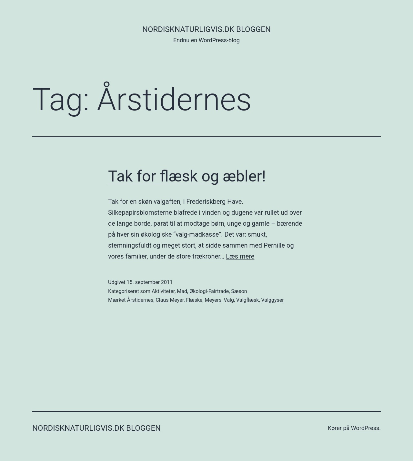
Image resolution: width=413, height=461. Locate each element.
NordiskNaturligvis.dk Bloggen (206, 29)
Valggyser (272, 300)
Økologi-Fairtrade (209, 291)
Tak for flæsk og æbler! (187, 176)
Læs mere (240, 256)
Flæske (194, 300)
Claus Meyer (170, 300)
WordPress (365, 428)
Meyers (213, 300)
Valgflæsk (247, 300)
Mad (182, 291)
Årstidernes (140, 300)
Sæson (239, 291)
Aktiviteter (163, 291)
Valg (229, 300)
